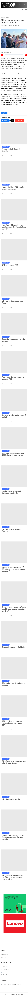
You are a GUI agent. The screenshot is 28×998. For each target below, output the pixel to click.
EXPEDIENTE (4, 954)
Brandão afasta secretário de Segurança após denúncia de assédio (13, 841)
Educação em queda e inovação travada (13, 344)
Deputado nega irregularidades (13, 651)
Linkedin (4, 967)
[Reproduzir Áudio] (2, 55)
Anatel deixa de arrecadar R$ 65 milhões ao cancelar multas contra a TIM (13, 573)
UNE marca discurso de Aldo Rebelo (12, 306)
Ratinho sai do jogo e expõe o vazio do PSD (13, 382)
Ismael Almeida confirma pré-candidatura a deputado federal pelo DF (14, 231)
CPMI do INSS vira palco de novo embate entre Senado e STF (13, 727)
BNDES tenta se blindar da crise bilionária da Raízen (12, 766)
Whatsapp (19, 120)
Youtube (4, 975)
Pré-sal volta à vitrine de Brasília (11, 154)
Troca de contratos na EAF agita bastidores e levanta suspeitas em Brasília (12, 613)
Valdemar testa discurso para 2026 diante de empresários (13, 458)
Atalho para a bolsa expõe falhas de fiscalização (12, 496)
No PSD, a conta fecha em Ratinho (12, 534)
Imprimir (4, 113)
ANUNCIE (3, 957)
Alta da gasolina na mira (11, 803)
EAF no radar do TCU (10, 269)
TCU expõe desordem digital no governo (14, 688)
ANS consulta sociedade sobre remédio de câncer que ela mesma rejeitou (13, 881)
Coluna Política (5, 17)
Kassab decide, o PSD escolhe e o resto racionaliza (14, 192)
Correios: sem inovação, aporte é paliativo (13, 420)
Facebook (5, 120)
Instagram (5, 969)
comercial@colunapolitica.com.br (11, 984)
